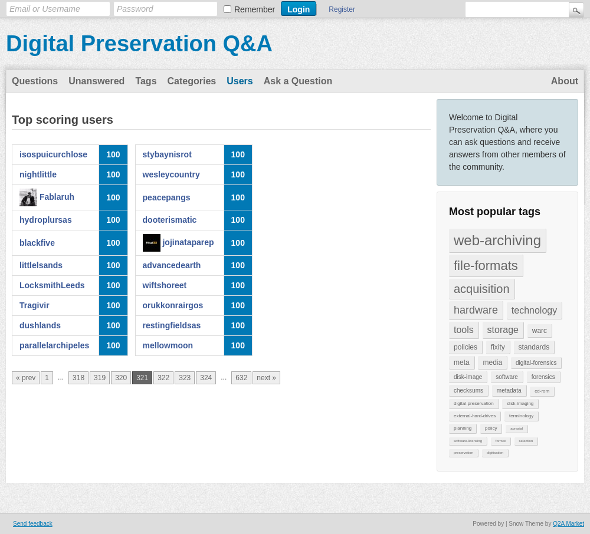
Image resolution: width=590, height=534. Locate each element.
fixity (498, 347)
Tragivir (34, 305)
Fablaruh (57, 197)
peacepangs (167, 197)
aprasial (516, 428)
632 (241, 378)
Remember (254, 9)
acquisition (482, 288)
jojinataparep (188, 242)
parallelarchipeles (54, 345)
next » (266, 378)
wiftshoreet (165, 285)
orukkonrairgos (173, 305)
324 (206, 378)
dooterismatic (170, 220)
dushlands (40, 325)
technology (534, 310)
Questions (35, 81)
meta (462, 362)
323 (185, 378)
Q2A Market (568, 523)
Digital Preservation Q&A (139, 43)
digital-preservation (474, 403)
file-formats (486, 265)
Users (240, 81)
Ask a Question (298, 81)
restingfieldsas (172, 325)
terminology (521, 415)
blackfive (37, 243)
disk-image (468, 377)
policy (491, 428)
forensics (543, 377)
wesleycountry (171, 174)
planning (462, 428)
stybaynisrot (167, 154)
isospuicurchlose (53, 154)
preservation (463, 452)
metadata (509, 390)
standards (534, 347)
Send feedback (33, 523)
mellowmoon (168, 345)
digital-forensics (536, 363)
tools (464, 330)
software (507, 377)
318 (78, 378)
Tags (145, 81)
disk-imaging (520, 403)
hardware (476, 310)
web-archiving (497, 240)
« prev (25, 378)
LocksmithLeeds (51, 285)
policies (465, 347)
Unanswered (96, 81)
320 (121, 378)
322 (163, 378)
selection (526, 441)
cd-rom (542, 391)
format (501, 441)
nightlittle (38, 174)
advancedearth (172, 265)
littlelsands (41, 265)
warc (539, 331)
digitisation (495, 452)
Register (342, 9)
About (564, 81)
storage (503, 330)
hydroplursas (45, 220)
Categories (192, 81)
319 (100, 378)
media (492, 362)
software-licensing (468, 441)
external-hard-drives (475, 415)
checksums (468, 390)
